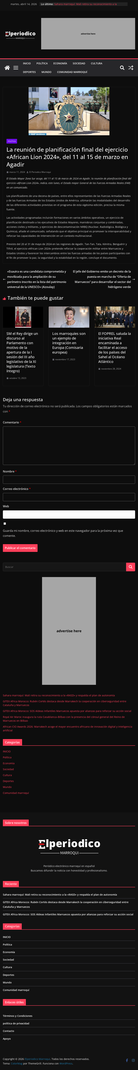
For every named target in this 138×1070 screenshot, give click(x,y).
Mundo (46, 72)
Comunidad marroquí (72, 72)
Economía (60, 63)
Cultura (96, 63)
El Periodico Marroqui (40, 172)
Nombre (10, 471)
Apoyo (7, 1038)
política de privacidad (16, 1023)
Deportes (29, 72)
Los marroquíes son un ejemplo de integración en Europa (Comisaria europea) (69, 343)
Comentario (12, 422)
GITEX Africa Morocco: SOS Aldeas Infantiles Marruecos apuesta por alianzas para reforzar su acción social (67, 711)
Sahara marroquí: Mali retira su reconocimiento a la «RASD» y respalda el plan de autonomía (85, 5)
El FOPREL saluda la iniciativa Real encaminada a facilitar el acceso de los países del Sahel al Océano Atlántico (114, 347)
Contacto (8, 1031)
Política (42, 63)
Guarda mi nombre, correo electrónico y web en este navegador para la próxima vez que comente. (63, 533)
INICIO (27, 63)
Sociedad (79, 63)
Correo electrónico (17, 489)
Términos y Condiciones (17, 1016)
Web (6, 506)
